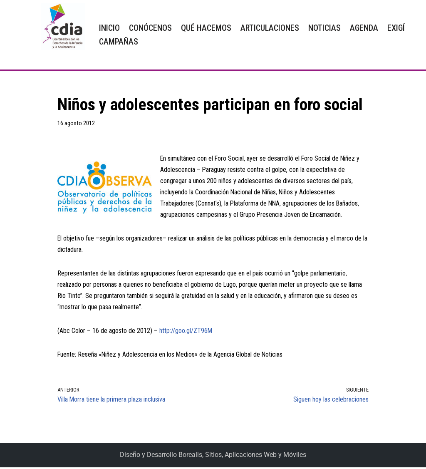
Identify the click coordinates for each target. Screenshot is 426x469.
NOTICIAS (324, 28)
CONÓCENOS (150, 28)
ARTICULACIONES (269, 28)
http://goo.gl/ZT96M (186, 332)
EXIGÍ (396, 28)
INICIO (109, 28)
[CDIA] (61, 26)
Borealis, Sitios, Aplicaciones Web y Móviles (242, 457)
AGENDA (364, 28)
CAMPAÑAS (118, 42)
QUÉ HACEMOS (206, 28)
